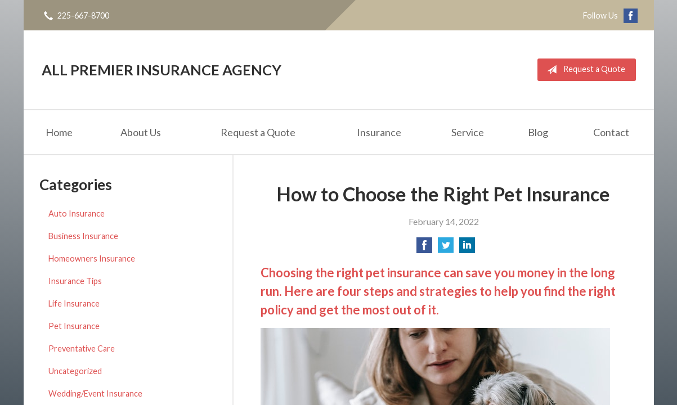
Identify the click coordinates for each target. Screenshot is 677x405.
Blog (538, 132)
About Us (140, 132)
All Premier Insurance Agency (161, 69)
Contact (611, 132)
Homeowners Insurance (91, 258)
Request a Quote (584, 69)
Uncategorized (75, 371)
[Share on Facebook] (424, 248)
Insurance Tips (75, 281)
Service (467, 132)
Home (59, 132)
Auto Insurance (76, 213)
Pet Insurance (74, 326)
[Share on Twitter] (446, 248)
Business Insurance (83, 236)
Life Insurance (74, 303)
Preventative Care (81, 348)
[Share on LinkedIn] (467, 248)
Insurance (379, 132)
